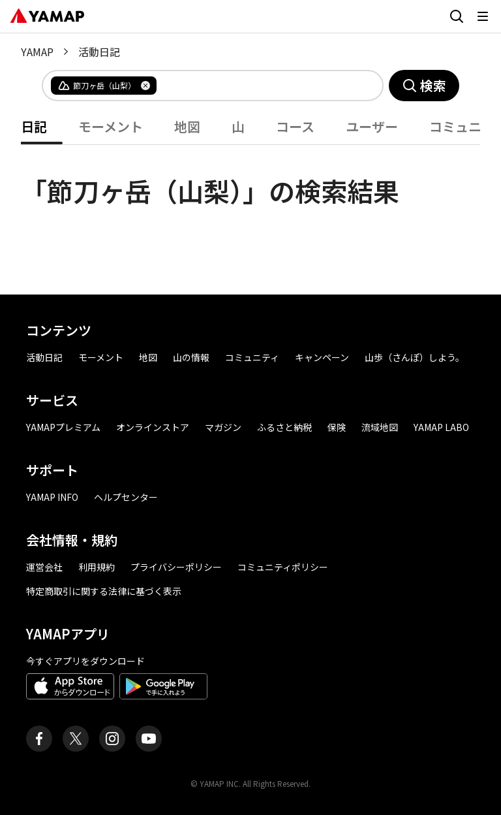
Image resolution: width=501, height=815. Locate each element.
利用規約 (96, 566)
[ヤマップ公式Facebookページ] (39, 739)
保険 (336, 427)
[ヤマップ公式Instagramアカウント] (112, 739)
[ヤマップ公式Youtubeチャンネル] (149, 739)
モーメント (110, 126)
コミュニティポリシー (282, 566)
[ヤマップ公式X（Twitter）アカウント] (76, 739)
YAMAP (37, 51)
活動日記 (44, 357)
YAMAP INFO (52, 496)
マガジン (223, 427)
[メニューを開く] (483, 16)
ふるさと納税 (284, 427)
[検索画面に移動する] (457, 16)
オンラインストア (152, 427)
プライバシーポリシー (176, 566)
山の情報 (191, 357)
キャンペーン (322, 357)
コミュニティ (252, 357)
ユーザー (372, 126)
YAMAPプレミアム (63, 427)
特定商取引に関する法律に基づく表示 (103, 591)
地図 (187, 126)
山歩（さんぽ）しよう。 (414, 357)
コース (295, 126)
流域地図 (379, 427)
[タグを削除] (145, 85)
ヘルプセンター (126, 496)
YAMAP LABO (441, 427)
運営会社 (44, 566)
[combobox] (259, 85)
